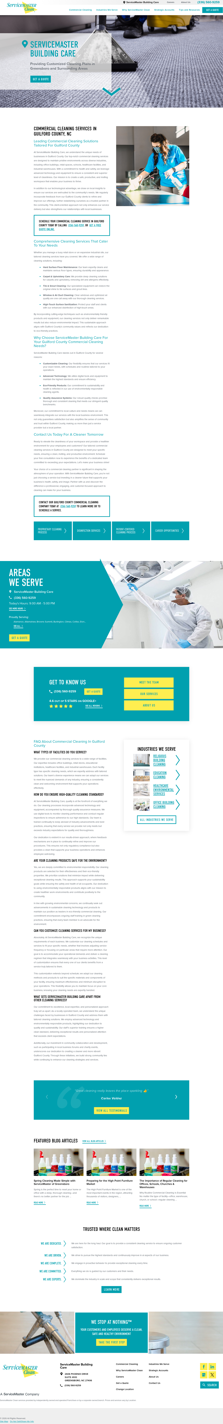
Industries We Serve (107, 9)
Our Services (149, 694)
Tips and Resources (189, 9)
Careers (170, 2)
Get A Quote (212, 10)
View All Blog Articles (93, 1141)
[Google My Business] (204, 1374)
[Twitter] (212, 1374)
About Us (185, 2)
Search (210, 1385)
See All (17, 626)
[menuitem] (80, 10)
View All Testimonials (111, 1110)
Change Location (125, 1389)
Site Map (4, 1421)
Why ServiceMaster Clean (136, 9)
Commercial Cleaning (80, 9)
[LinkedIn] (212, 1366)
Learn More (112, 1289)
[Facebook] (204, 1366)
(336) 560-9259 (208, 2)
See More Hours (16, 608)
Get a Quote (20, 638)
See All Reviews (92, 705)
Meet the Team (149, 682)
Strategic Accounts (164, 9)
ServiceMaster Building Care (141, 2)
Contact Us (154, 1383)
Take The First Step (112, 1342)
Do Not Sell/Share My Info (22, 1421)
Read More (38, 1202)
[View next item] (175, 1097)
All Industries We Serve (156, 820)
